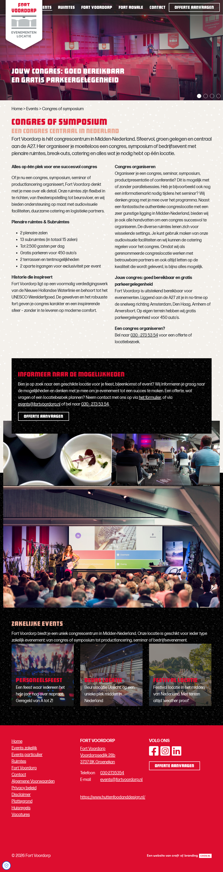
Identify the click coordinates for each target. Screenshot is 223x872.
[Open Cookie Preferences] (6, 865)
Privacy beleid (24, 788)
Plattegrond (22, 801)
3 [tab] (212, 96)
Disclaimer (21, 794)
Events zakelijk (24, 748)
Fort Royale (131, 8)
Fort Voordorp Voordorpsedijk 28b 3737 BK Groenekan (97, 755)
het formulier (150, 397)
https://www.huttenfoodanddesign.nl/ (112, 797)
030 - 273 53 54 (144, 335)
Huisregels (21, 808)
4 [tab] (218, 96)
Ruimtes (66, 8)
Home (25, 8)
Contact (158, 8)
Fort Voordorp (96, 8)
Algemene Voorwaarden (33, 781)
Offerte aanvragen (194, 8)
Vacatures (21, 814)
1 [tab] (199, 96)
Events (45, 8)
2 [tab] (205, 96)
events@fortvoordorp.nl (39, 404)
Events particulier (27, 754)
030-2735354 (112, 773)
